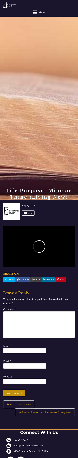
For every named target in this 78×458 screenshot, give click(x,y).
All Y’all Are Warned (19, 404)
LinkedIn (48, 279)
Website (7, 376)
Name (7, 346)
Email (7, 361)
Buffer (36, 279)
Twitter (9, 279)
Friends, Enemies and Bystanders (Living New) (45, 412)
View (28, 213)
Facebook (23, 279)
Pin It (61, 279)
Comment (9, 309)
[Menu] (39, 12)
